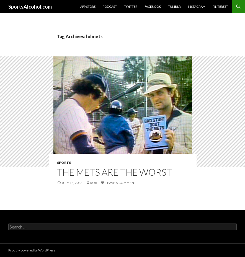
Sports (64, 162)
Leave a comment (120, 183)
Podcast (110, 6)
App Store (88, 6)
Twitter (130, 6)
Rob (93, 183)
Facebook (153, 6)
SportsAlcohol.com (30, 7)
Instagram (196, 6)
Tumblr (174, 6)
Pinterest (220, 6)
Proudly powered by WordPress (31, 250)
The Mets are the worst (114, 172)
